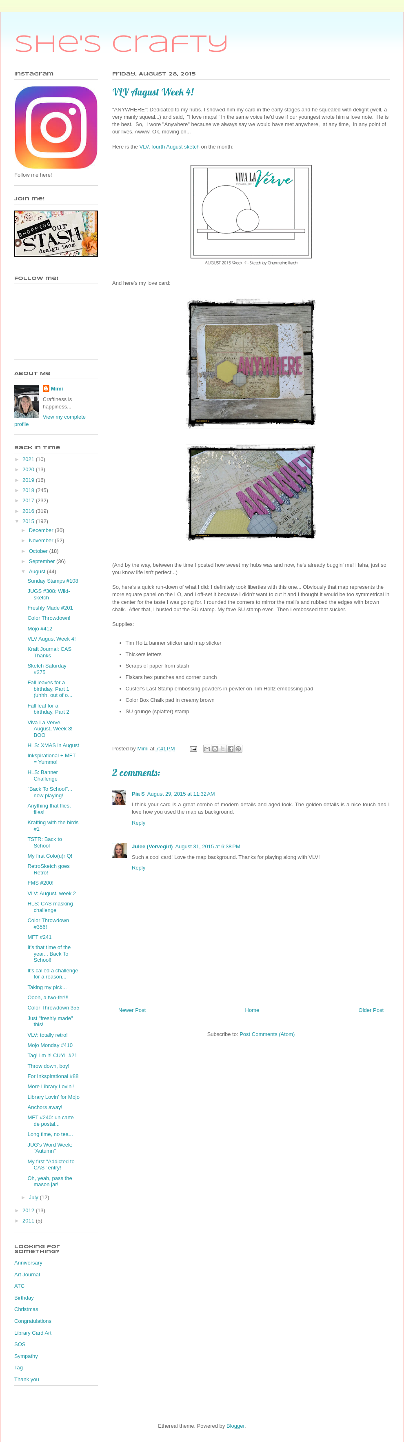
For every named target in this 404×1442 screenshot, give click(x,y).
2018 (29, 490)
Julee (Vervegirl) (152, 846)
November (42, 540)
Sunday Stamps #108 (52, 581)
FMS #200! (40, 883)
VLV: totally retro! (47, 1035)
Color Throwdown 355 (53, 1008)
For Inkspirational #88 (52, 1076)
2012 (29, 1210)
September (42, 561)
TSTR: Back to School (44, 842)
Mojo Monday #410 (50, 1045)
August (38, 571)
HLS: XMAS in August (53, 745)
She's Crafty (121, 45)
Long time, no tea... (50, 1134)
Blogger (235, 1426)
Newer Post (132, 1010)
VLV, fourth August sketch (169, 147)
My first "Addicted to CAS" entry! (50, 1164)
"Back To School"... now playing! (49, 792)
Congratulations (32, 1321)
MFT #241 (39, 937)
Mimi (57, 389)
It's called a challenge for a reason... (52, 973)
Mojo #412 (39, 629)
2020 (29, 469)
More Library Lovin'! (50, 1086)
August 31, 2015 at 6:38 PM (207, 846)
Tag (18, 1367)
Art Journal (27, 1274)
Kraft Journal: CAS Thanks (49, 652)
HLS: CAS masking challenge (50, 907)
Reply (138, 823)
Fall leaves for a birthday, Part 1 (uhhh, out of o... (49, 688)
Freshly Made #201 (50, 608)
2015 (29, 521)
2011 (29, 1221)
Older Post (371, 1010)
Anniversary (28, 1263)
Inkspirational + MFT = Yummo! (51, 758)
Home (252, 1010)
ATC (19, 1286)
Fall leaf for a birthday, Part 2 (48, 709)
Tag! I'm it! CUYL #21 (52, 1055)
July (34, 1197)
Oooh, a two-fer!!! (47, 997)
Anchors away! (44, 1107)
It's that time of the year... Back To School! (49, 953)
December (42, 530)
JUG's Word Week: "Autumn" (49, 1148)
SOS (19, 1344)
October (39, 551)
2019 (29, 480)
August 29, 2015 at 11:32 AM (181, 794)
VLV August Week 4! (51, 639)
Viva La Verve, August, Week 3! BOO (49, 728)
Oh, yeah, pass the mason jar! (49, 1181)
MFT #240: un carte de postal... (50, 1120)
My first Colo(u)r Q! (49, 856)
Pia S (138, 794)
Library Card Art (32, 1333)
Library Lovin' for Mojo (53, 1097)
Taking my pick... (47, 987)
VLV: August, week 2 (51, 893)
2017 (29, 500)
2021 (29, 459)
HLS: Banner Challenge (42, 775)
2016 (29, 511)
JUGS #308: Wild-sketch (48, 594)
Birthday (24, 1298)
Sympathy (26, 1356)
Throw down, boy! (48, 1066)
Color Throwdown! (48, 618)
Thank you (26, 1379)
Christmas (26, 1309)
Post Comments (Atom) (267, 1034)
